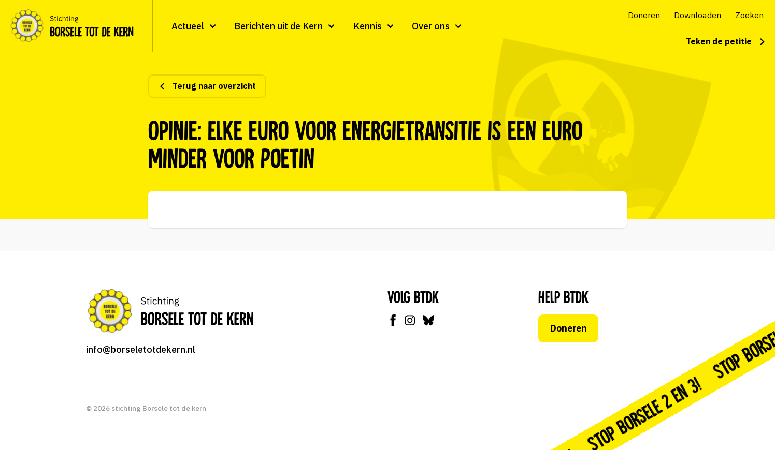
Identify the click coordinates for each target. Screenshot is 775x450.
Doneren (568, 328)
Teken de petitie (726, 41)
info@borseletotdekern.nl (140, 349)
